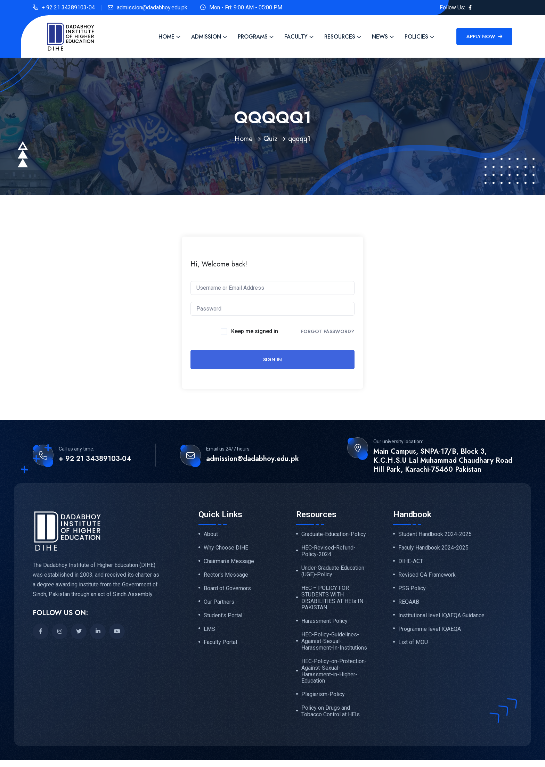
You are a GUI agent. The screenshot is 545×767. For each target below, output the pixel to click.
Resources (339, 37)
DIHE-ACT (410, 561)
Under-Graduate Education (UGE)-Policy (332, 571)
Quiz (270, 139)
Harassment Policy (324, 621)
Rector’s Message (226, 575)
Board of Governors (227, 588)
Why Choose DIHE (226, 548)
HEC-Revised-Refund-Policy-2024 (328, 551)
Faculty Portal (220, 642)
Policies (416, 37)
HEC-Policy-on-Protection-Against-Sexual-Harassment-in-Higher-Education (334, 671)
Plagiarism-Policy (323, 694)
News (380, 37)
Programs (253, 37)
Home (166, 37)
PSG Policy (412, 588)
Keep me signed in (254, 331)
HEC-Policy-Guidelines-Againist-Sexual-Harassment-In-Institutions (334, 641)
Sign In (272, 359)
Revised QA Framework (427, 575)
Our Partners (219, 602)
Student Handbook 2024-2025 (435, 534)
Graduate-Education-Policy (333, 534)
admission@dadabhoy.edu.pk (152, 7)
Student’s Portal (223, 615)
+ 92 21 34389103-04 (68, 7)
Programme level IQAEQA (429, 629)
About (211, 534)
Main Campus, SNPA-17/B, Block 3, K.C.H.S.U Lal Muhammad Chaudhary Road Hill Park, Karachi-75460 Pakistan (442, 460)
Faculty (296, 37)
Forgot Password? (327, 331)
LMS (209, 629)
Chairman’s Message (229, 561)
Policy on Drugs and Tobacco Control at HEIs (330, 711)
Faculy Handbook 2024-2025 (433, 548)
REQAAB (408, 602)
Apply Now (484, 36)
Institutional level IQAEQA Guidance (441, 615)
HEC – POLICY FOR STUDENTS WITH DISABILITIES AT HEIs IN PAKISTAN (332, 598)
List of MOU (413, 642)
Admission (206, 37)
